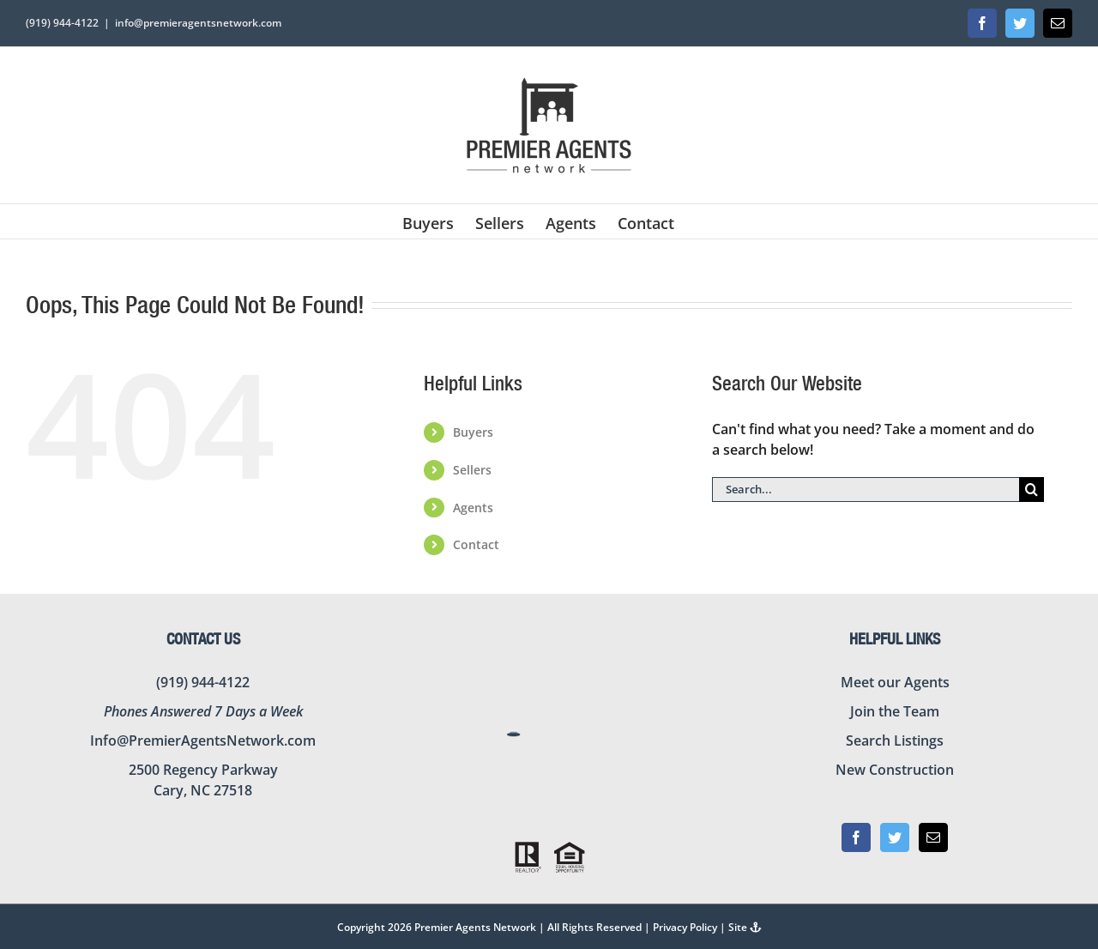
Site (745, 927)
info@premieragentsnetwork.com (198, 22)
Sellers (472, 470)
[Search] (1031, 489)
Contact (476, 544)
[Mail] (933, 837)
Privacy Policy (685, 927)
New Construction (895, 769)
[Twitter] (894, 837)
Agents (473, 507)
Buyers (473, 432)
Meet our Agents (895, 682)
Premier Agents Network (475, 927)
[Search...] (865, 489)
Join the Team (894, 711)
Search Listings (895, 740)
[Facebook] (856, 837)
